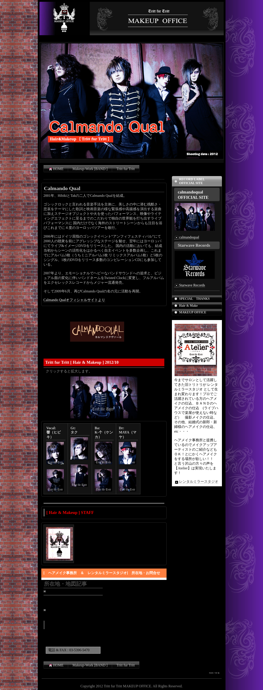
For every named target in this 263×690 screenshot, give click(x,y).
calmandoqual (186, 237)
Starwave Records (189, 285)
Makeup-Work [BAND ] (90, 169)
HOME (56, 169)
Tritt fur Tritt (126, 169)
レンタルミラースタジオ (196, 482)
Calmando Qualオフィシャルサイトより (74, 300)
